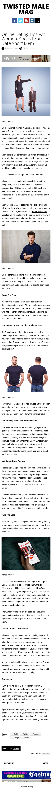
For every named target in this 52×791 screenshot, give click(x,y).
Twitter (20, 20)
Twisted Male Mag (26, 9)
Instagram (32, 20)
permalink (46, 753)
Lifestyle (16, 748)
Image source (8, 121)
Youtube (26, 20)
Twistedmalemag (11, 48)
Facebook (14, 20)
